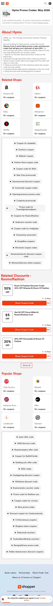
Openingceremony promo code (26, 194)
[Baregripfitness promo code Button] (25, 545)
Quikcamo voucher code (26, 222)
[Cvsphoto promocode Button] (25, 200)
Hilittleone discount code (26, 482)
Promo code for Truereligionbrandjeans (26, 208)
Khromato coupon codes (26, 248)
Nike (36, 405)
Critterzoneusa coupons (26, 520)
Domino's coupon (26, 150)
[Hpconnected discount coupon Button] (25, 181)
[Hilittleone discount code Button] (25, 481)
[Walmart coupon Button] (25, 156)
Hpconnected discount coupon (26, 182)
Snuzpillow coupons (26, 241)
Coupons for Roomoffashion (26, 216)
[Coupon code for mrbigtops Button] (25, 228)
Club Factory (9, 387)
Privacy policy (28, 591)
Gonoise (38, 424)
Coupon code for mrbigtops (26, 229)
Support (37, 577)
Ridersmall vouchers (26, 533)
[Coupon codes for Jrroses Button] (25, 500)
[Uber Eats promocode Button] (25, 175)
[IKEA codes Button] (25, 469)
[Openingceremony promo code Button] (25, 194)
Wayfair (37, 387)
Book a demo (10, 573)
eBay (5, 112)
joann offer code (26, 437)
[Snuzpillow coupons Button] (25, 241)
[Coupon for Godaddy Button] (25, 143)
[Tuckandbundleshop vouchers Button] (25, 539)
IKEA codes (26, 469)
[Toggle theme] (50, 3)
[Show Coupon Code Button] (24, 303)
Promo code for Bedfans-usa (26, 494)
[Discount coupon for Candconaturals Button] (25, 513)
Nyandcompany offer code (26, 450)
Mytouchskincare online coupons (26, 263)
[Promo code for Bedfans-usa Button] (25, 494)
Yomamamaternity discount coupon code (26, 255)
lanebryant (8, 424)
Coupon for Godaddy (26, 143)
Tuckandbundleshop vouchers (26, 539)
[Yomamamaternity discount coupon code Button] (25, 255)
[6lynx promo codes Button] (25, 507)
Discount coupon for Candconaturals (26, 513)
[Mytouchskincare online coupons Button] (25, 263)
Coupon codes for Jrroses (26, 501)
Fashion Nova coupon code (26, 162)
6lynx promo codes (26, 507)
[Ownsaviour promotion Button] (25, 235)
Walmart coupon (26, 156)
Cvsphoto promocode (26, 201)
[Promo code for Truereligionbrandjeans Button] (25, 208)
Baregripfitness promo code (26, 545)
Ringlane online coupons (26, 526)
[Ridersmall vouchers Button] (25, 532)
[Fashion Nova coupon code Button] (25, 162)
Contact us (27, 577)
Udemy (37, 94)
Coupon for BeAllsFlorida (26, 456)
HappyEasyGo (40, 130)
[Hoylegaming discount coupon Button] (25, 475)
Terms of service (40, 591)
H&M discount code (26, 443)
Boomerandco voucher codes (26, 488)
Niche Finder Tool (40, 573)
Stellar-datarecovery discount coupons (26, 552)
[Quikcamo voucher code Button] (25, 222)
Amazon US (8, 94)
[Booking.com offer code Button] (25, 462)
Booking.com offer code (26, 462)
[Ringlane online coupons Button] (25, 526)
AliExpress (39, 112)
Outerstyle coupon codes (26, 188)
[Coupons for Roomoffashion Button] (25, 216)
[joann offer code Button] (25, 437)
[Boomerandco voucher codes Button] (25, 488)
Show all (26, 365)
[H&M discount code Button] (25, 443)
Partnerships (24, 573)
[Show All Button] (26, 365)
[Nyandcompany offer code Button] (25, 449)
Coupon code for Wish (26, 169)
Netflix (6, 130)
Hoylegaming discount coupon (26, 475)
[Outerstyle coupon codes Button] (25, 188)
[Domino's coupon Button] (25, 149)
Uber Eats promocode (26, 175)
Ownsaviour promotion (26, 235)
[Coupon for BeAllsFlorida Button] (25, 456)
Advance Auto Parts (12, 405)
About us (16, 577)
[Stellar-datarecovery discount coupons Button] (25, 551)
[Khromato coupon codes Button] (25, 247)
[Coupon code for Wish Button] (25, 168)
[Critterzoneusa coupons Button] (25, 520)
